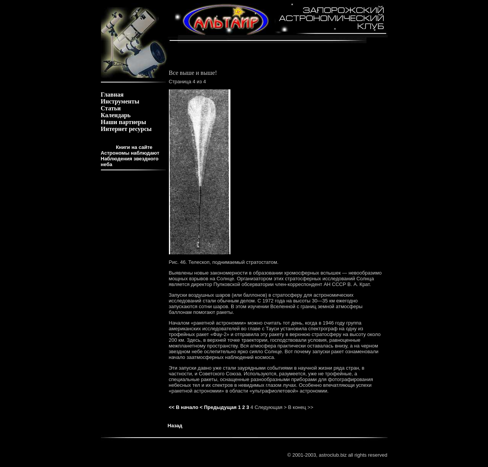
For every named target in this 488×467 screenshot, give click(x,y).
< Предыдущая (218, 407)
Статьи (111, 108)
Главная (112, 94)
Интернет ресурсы (126, 129)
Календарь (116, 115)
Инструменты (120, 101)
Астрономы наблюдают (130, 153)
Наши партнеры (123, 122)
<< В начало (183, 407)
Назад (175, 425)
